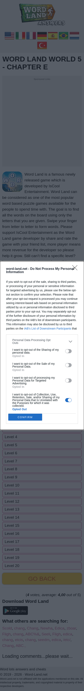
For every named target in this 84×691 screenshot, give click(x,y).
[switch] (68, 351)
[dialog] (42, 345)
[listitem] (42, 341)
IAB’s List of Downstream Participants (47, 328)
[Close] (76, 269)
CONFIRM (25, 417)
